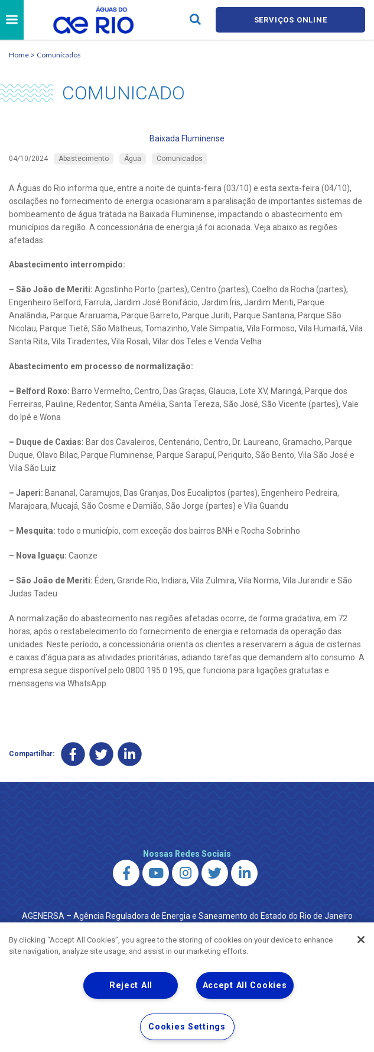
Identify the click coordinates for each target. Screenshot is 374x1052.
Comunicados (59, 54)
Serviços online (290, 19)
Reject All (130, 985)
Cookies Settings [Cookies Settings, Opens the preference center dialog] (187, 1027)
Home (19, 54)
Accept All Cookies (245, 985)
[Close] (361, 940)
